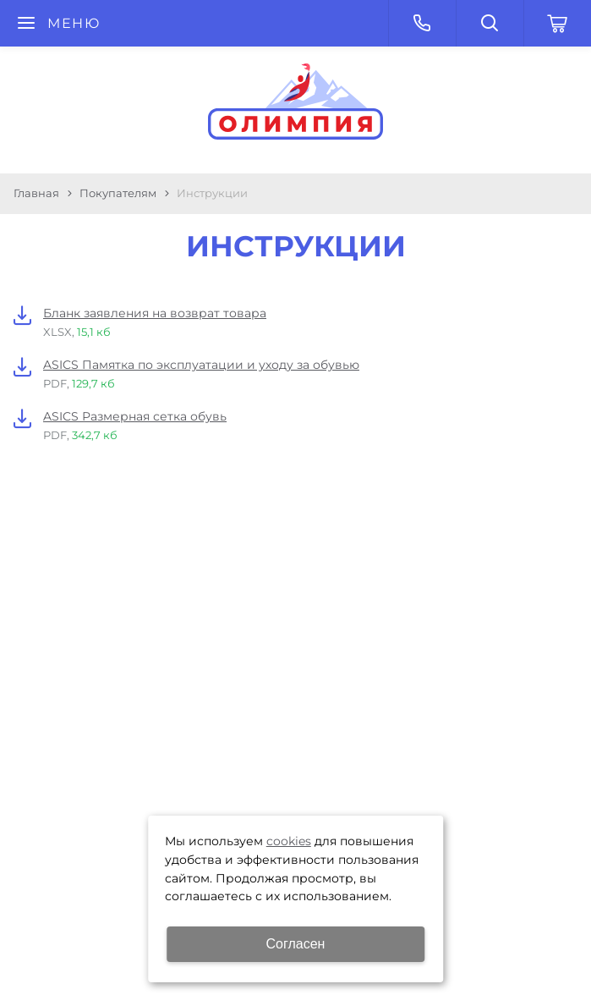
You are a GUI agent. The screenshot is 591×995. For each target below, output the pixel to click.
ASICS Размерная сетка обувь (135, 416)
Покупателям (117, 193)
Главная (36, 193)
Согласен (296, 944)
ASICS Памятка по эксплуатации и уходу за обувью (201, 364)
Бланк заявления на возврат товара (154, 313)
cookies (288, 841)
